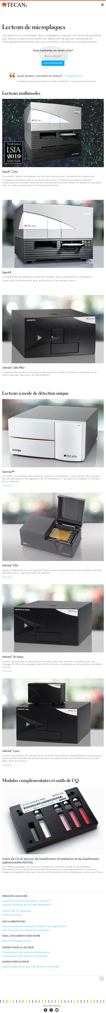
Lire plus (7, 485)
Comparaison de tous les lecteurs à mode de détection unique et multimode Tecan (56, 81)
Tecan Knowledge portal (16, 940)
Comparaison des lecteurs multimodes (24, 956)
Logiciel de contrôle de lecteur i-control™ (26, 900)
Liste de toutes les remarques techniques (26, 930)
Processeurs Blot (11, 914)
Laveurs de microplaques (17, 910)
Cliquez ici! (74, 76)
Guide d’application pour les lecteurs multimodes (31, 966)
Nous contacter (53, 63)
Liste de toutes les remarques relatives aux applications (34, 926)
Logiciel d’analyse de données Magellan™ (26, 904)
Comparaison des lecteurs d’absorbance (25, 952)
